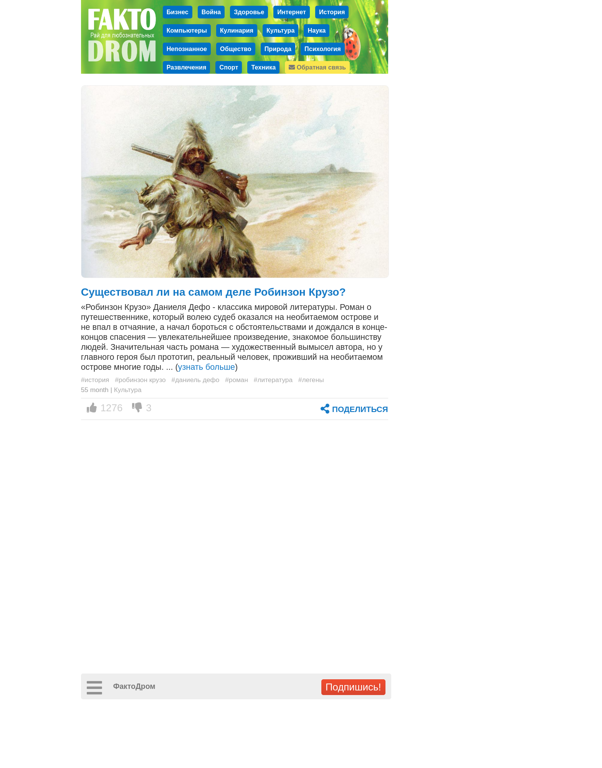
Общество (235, 48)
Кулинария (236, 30)
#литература (273, 380)
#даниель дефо (196, 380)
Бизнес (178, 11)
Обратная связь (317, 67)
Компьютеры (187, 30)
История (332, 11)
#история (95, 380)
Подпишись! (353, 687)
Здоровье (249, 11)
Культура (280, 30)
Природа (278, 48)
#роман (236, 380)
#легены (311, 380)
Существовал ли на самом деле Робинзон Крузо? (213, 292)
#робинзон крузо (140, 380)
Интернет (291, 11)
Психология (322, 48)
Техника (263, 67)
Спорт (228, 67)
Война (211, 11)
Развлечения (187, 67)
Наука (317, 30)
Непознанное (187, 48)
